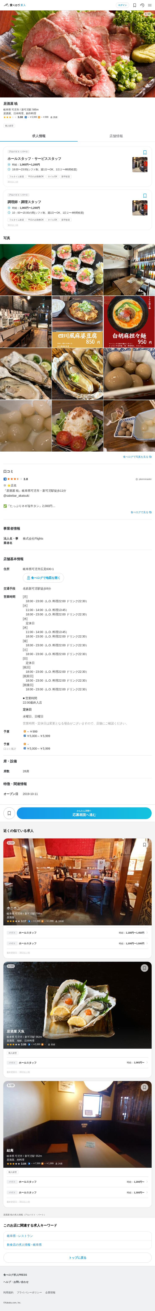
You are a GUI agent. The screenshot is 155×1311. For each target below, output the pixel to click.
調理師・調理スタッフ (24, 202)
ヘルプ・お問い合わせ (16, 1282)
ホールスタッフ (27, 932)
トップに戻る (77, 1257)
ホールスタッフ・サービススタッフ (34, 158)
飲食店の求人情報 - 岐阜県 (24, 1244)
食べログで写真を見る (135, 456)
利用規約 (8, 1292)
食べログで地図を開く (45, 577)
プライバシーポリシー (29, 1292)
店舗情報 (116, 136)
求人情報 (39, 136)
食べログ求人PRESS (15, 1274)
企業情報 (50, 1292)
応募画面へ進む (84, 813)
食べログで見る (139, 512)
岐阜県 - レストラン (20, 1235)
